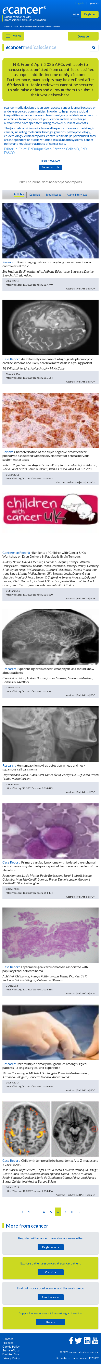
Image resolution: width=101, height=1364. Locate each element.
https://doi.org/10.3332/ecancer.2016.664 (29, 377)
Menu (13, 36)
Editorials (34, 194)
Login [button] (75, 14)
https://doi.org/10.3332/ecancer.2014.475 (29, 788)
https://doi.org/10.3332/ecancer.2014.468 (29, 989)
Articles (19, 194)
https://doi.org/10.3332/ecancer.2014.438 (29, 1086)
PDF (92, 288)
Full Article (83, 288)
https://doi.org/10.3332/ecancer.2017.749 (29, 284)
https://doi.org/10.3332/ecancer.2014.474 (29, 892)
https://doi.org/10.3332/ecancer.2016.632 (29, 478)
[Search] (94, 47)
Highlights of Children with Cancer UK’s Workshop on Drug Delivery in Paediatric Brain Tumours (44, 554)
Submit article (50, 167)
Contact (7, 1338)
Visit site (50, 1272)
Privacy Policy (11, 1358)
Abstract (70, 288)
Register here (50, 1247)
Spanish (94, 3)
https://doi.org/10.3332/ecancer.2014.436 (29, 1191)
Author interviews (77, 194)
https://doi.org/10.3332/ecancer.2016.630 (29, 594)
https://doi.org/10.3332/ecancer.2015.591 (29, 691)
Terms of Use (11, 1350)
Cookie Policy (11, 1346)
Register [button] (90, 14)
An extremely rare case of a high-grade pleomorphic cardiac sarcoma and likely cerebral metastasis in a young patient (47, 361)
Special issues (53, 194)
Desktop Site (10, 1354)
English (79, 3)
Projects (7, 1342)
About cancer (50, 1297)
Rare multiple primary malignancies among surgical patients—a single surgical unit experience (44, 1065)
